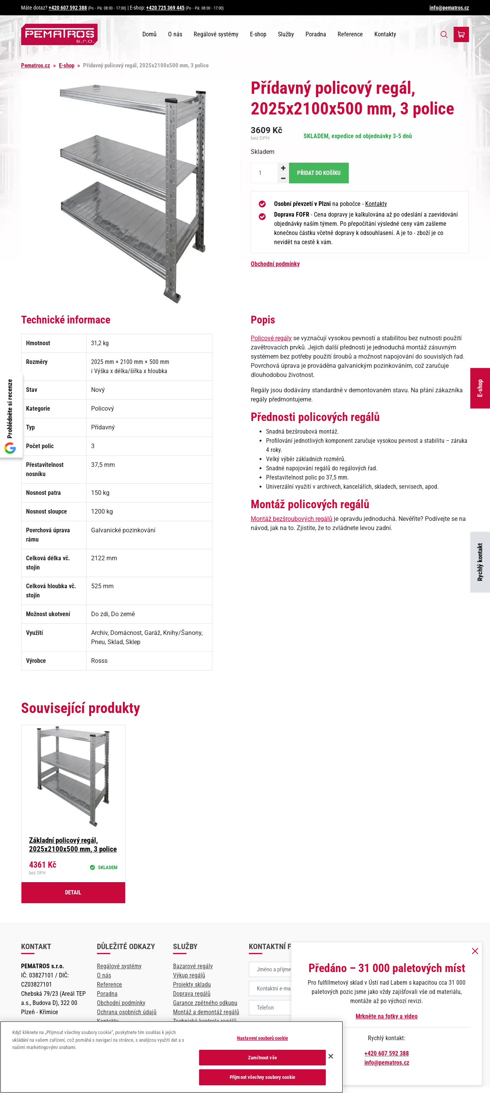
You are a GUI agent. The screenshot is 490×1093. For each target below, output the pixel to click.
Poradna (315, 34)
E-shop (480, 388)
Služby (286, 34)
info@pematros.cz (449, 8)
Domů (149, 34)
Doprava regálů (192, 993)
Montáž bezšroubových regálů (291, 518)
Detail (73, 892)
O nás (175, 34)
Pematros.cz (35, 65)
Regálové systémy (216, 34)
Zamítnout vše (262, 1057)
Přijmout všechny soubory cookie (262, 1077)
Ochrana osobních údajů (127, 1012)
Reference (350, 34)
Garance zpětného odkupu (205, 1003)
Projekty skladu (192, 984)
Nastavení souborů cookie (262, 1038)
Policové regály (271, 338)
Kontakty (385, 34)
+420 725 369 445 (165, 8)
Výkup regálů (189, 975)
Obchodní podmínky (275, 264)
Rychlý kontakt (480, 562)
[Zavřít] (330, 1056)
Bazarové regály (193, 966)
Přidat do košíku (319, 173)
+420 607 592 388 (68, 8)
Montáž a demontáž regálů (206, 1012)
